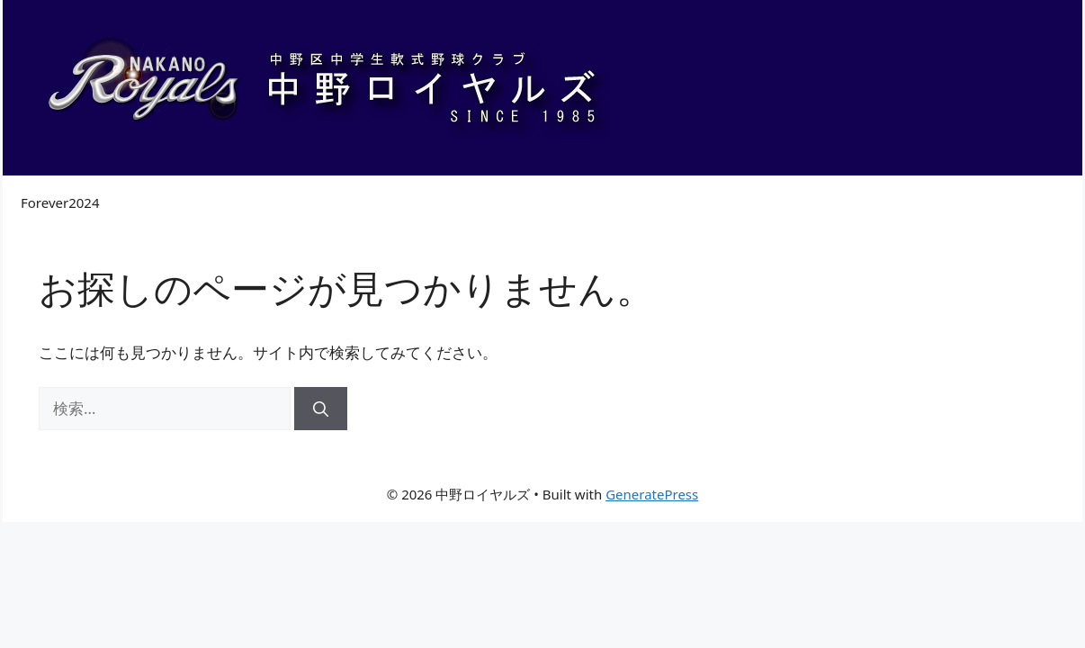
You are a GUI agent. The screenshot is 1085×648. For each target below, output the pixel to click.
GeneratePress (651, 494)
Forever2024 (60, 203)
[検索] (320, 408)
